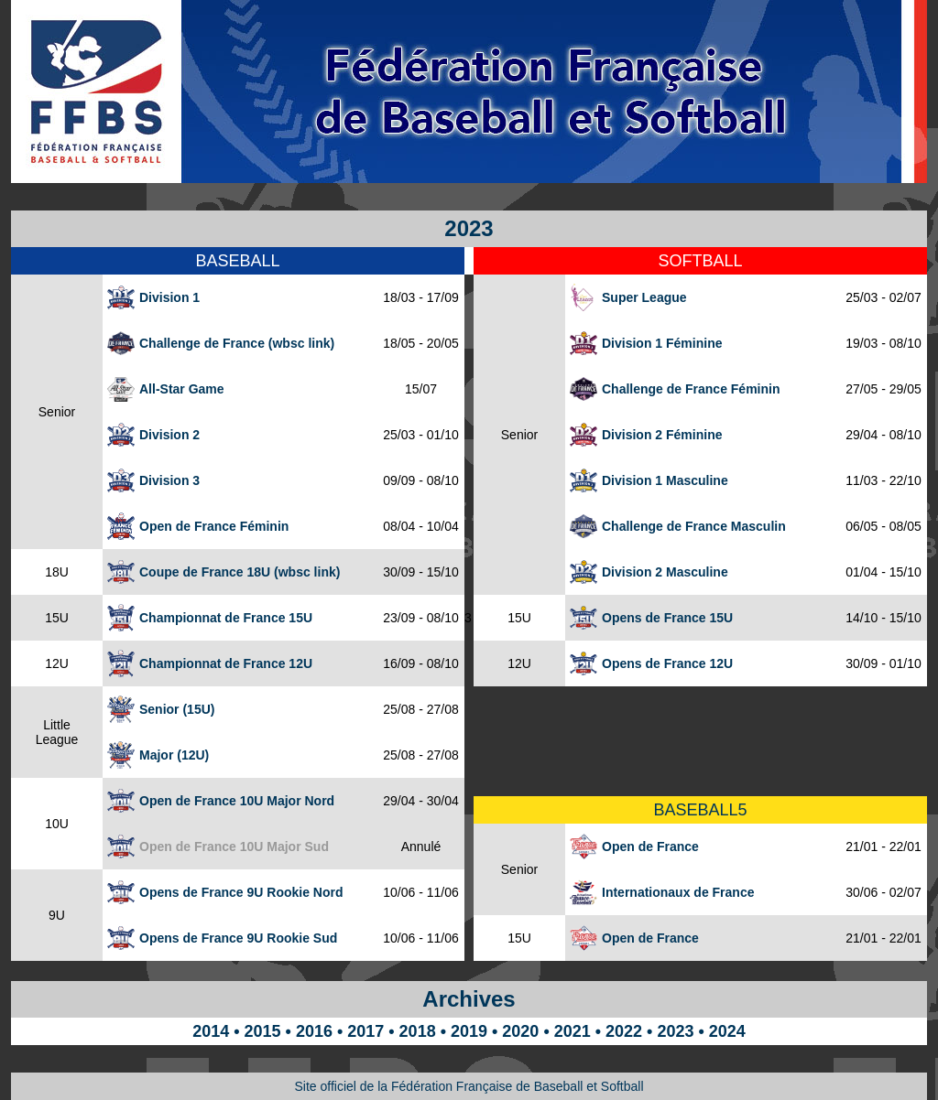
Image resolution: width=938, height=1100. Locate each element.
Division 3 (169, 480)
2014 (210, 1031)
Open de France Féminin (214, 526)
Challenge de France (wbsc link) (236, 343)
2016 (314, 1031)
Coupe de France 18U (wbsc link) (239, 572)
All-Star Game (181, 389)
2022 (623, 1031)
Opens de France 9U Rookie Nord (241, 892)
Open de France (650, 846)
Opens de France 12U (667, 663)
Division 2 (169, 434)
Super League (644, 297)
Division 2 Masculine (665, 572)
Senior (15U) (176, 709)
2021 (572, 1031)
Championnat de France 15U (225, 617)
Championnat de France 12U (225, 663)
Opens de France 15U (667, 617)
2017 (365, 1031)
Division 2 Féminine (662, 434)
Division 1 (169, 297)
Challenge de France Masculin (694, 526)
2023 (675, 1031)
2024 (727, 1031)
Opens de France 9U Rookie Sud (238, 938)
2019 (469, 1031)
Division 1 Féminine (662, 343)
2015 (263, 1031)
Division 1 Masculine (665, 480)
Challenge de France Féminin (691, 389)
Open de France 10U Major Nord (236, 800)
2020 (520, 1031)
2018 (417, 1031)
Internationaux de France (678, 892)
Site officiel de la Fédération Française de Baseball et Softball (468, 1086)
